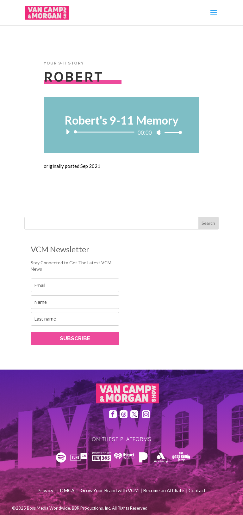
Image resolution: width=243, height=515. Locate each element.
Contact (197, 490)
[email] (75, 285)
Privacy (45, 490)
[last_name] (75, 319)
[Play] (68, 132)
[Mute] (159, 132)
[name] (75, 302)
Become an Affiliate (163, 490)
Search (208, 223)
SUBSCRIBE (75, 338)
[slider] (105, 132)
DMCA (67, 490)
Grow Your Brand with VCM (110, 490)
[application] (121, 132)
